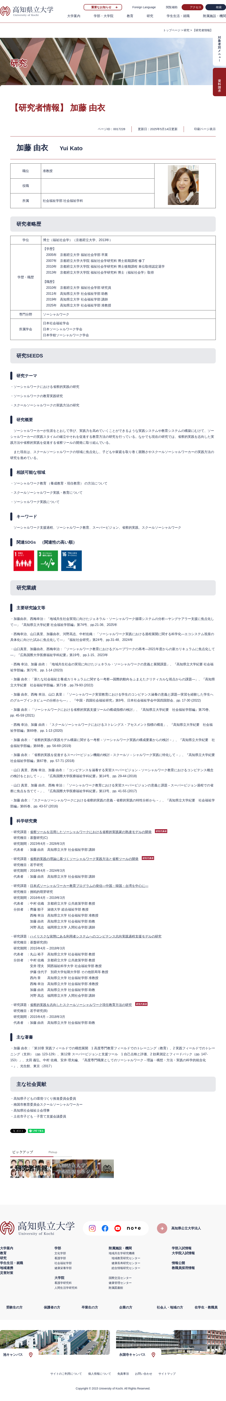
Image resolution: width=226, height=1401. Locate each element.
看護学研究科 (63, 1282)
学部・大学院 (103, 16)
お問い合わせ (143, 1373)
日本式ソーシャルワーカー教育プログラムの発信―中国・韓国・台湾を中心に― (89, 886)
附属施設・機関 (214, 16)
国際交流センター (120, 1278)
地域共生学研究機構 (122, 1253)
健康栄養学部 (63, 1268)
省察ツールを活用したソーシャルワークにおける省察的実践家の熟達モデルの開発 (91, 832)
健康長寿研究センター (126, 1263)
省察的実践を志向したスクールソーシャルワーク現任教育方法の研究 (81, 1005)
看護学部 (60, 1258)
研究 (150, 16)
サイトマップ (167, 1373)
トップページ (171, 30)
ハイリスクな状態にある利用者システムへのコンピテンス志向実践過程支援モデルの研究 (95, 936)
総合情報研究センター (126, 1268)
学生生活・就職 (178, 16)
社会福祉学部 (63, 1263)
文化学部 (60, 1253)
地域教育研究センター (126, 1258)
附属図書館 (116, 1287)
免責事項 (123, 1373)
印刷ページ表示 (205, 129)
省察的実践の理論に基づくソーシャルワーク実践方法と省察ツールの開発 (84, 859)
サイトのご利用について (66, 1373)
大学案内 (73, 16)
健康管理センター (120, 1282)
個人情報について (99, 1373)
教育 (130, 16)
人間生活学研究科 (65, 1287)
